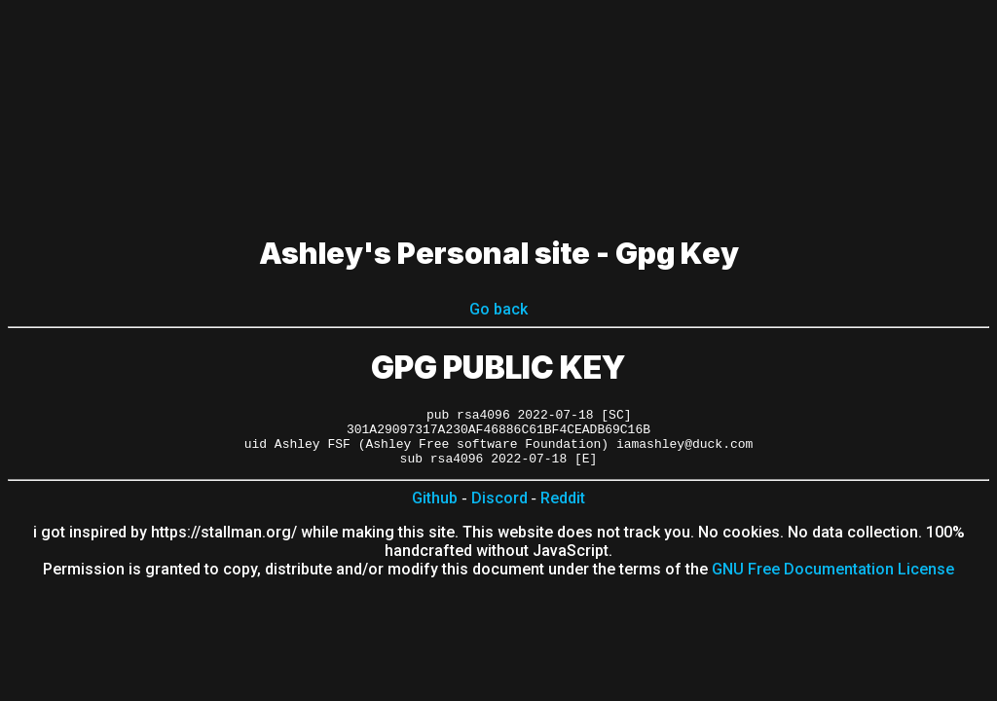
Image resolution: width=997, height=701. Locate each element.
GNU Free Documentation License (833, 581)
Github (435, 509)
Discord (499, 509)
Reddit (562, 509)
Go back (498, 309)
